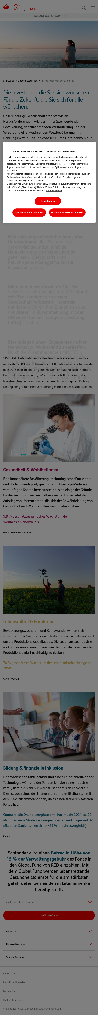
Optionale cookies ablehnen (29, 212)
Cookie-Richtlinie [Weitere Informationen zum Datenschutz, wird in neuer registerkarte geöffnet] (54, 190)
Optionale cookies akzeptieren (67, 212)
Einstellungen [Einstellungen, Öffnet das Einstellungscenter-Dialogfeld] (48, 201)
